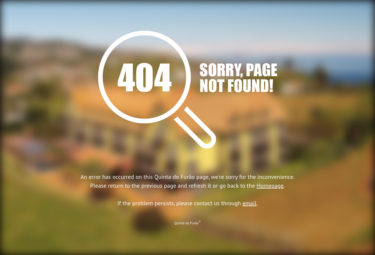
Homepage (270, 185)
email (250, 203)
